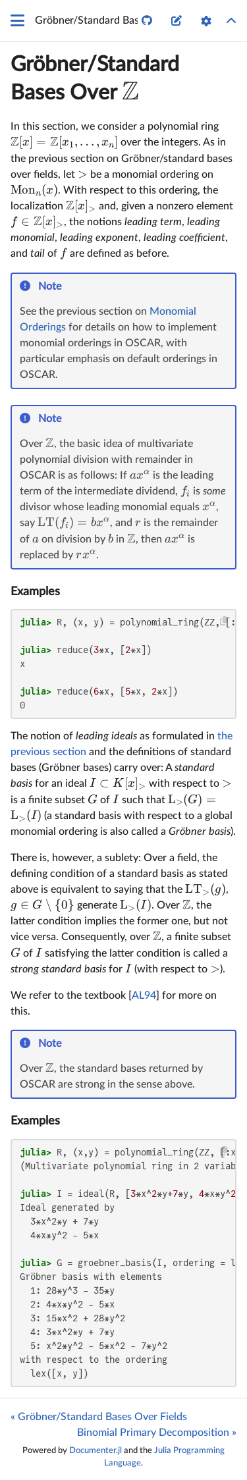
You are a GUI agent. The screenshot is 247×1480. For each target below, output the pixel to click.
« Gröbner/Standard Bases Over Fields (99, 1417)
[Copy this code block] (224, 621)
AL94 (144, 995)
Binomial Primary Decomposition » (156, 1432)
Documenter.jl (95, 1450)
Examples (35, 592)
